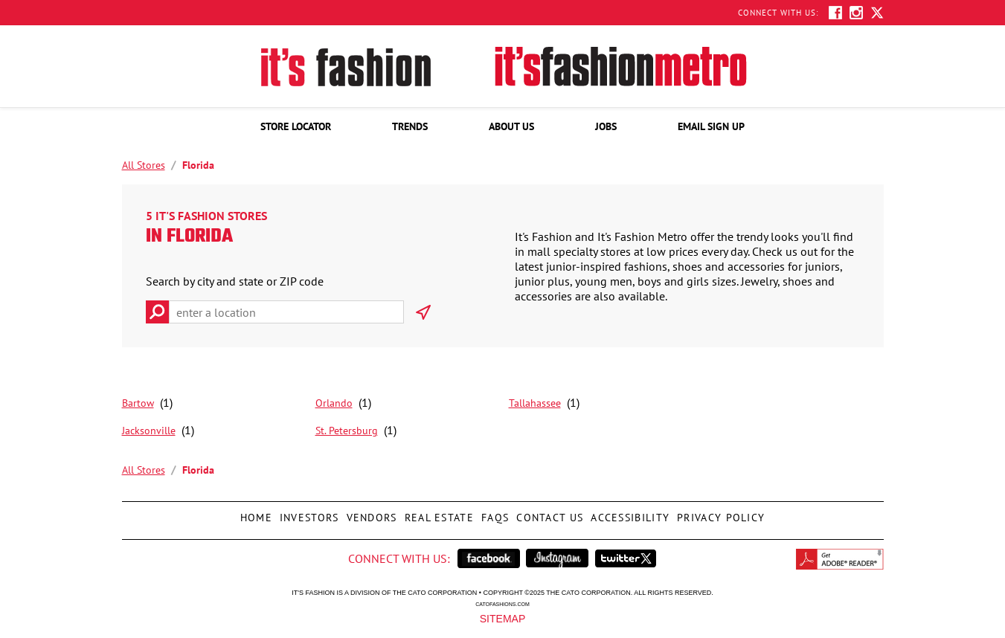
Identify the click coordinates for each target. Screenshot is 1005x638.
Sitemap (502, 618)
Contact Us (548, 513)
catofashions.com (502, 604)
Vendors (370, 513)
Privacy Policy (719, 513)
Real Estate (437, 513)
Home (254, 513)
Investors (307, 513)
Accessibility (628, 513)
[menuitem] (296, 126)
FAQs (493, 513)
